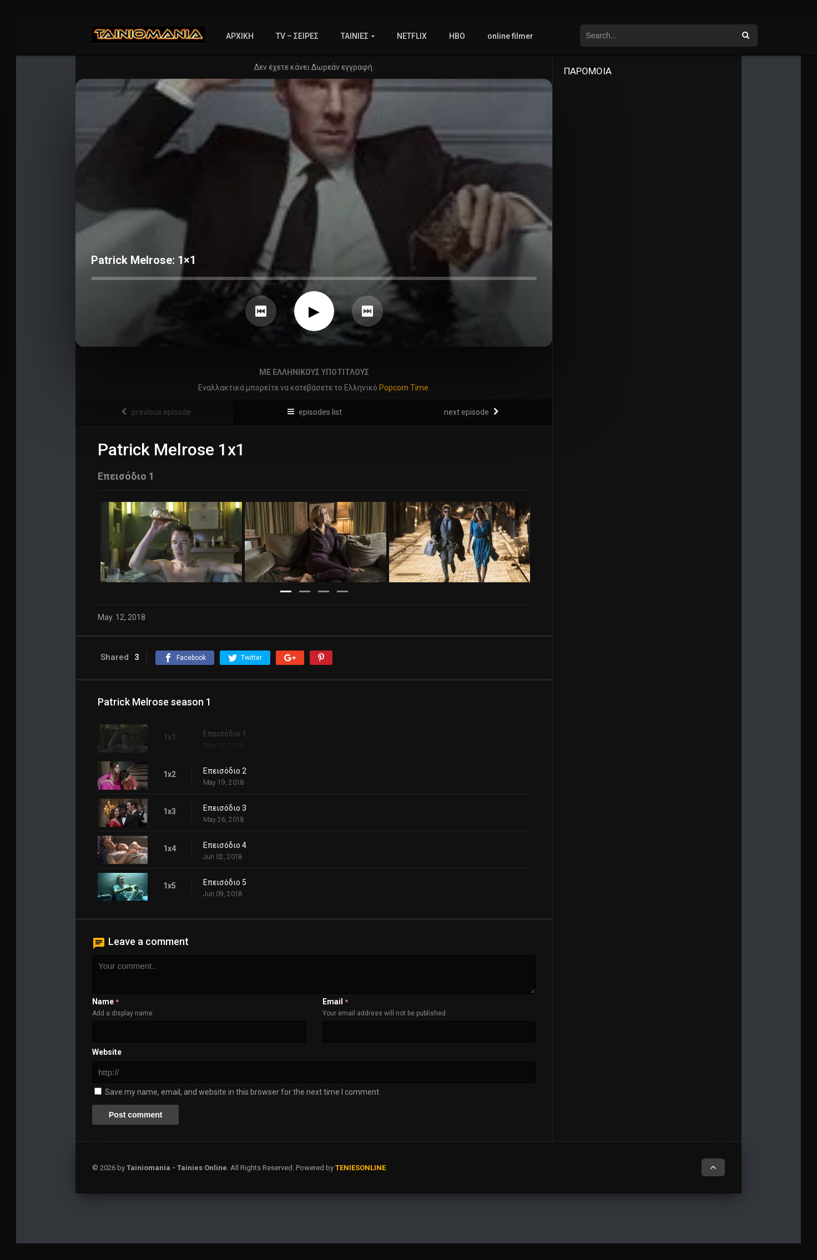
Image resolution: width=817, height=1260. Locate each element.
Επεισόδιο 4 (224, 845)
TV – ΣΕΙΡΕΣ (297, 36)
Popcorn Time (403, 387)
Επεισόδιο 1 (224, 733)
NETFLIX (412, 36)
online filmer (510, 36)
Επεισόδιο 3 (224, 808)
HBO (457, 36)
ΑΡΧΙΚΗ (240, 36)
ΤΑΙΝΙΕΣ (355, 36)
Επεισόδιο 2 (224, 770)
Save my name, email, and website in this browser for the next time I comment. (243, 1092)
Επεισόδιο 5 (224, 882)
